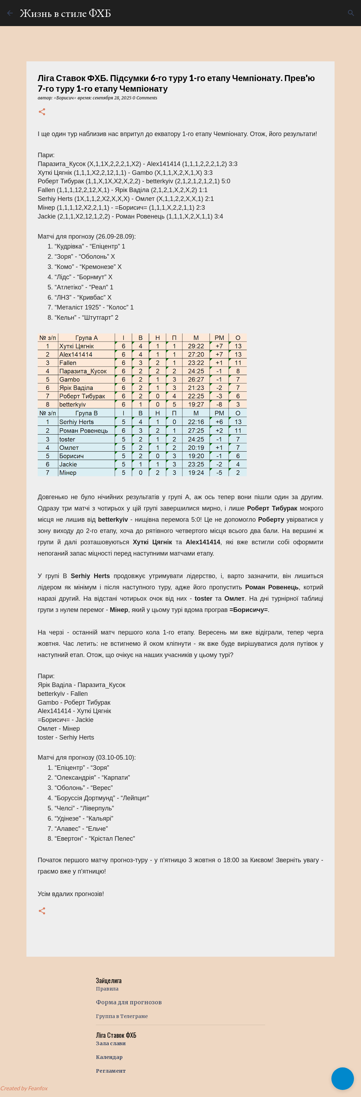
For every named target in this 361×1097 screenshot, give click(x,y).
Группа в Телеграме (122, 1016)
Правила (107, 989)
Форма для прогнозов (129, 1002)
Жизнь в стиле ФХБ (65, 13)
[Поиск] (351, 13)
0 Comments (145, 97)
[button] (42, 112)
